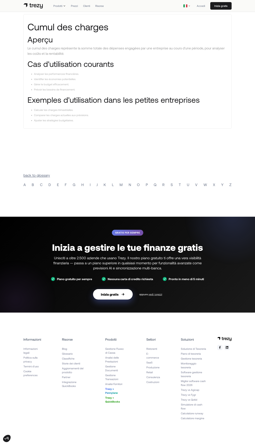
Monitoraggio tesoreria (188, 365)
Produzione (153, 367)
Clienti (86, 5)
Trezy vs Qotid (189, 399)
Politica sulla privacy (30, 359)
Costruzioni (152, 382)
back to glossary (36, 175)
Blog (64, 348)
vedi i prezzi (155, 294)
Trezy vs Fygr (188, 394)
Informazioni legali (30, 350)
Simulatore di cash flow (191, 406)
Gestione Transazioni (111, 377)
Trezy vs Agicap (190, 389)
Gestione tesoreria (191, 358)
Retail (149, 372)
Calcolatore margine (192, 418)
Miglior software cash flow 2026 (193, 382)
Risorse (99, 5)
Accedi (201, 5)
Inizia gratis (221, 5)
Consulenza (153, 377)
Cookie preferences (30, 373)
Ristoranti (151, 348)
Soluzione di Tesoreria (193, 348)
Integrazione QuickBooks (69, 383)
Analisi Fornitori (113, 383)
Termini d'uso (31, 366)
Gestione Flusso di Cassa (114, 350)
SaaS (149, 362)
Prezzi (74, 5)
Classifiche (68, 358)
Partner (66, 377)
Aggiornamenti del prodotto (72, 370)
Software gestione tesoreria (191, 374)
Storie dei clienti (71, 363)
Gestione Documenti (111, 368)
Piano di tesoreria (191, 353)
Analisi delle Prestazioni (112, 359)
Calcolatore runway (192, 413)
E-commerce (152, 355)
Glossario (67, 353)
